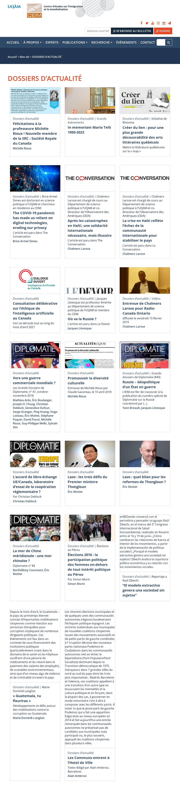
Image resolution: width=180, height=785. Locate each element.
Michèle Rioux (22, 148)
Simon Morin (76, 584)
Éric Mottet (32, 416)
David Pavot (32, 419)
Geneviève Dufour (37, 408)
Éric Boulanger (42, 400)
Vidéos (156, 299)
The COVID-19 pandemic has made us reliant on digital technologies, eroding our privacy (34, 220)
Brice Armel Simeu (25, 241)
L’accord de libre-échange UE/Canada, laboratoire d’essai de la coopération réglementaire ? (35, 484)
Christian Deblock (24, 501)
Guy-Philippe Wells (34, 423)
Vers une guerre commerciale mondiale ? (34, 380)
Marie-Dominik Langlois (28, 718)
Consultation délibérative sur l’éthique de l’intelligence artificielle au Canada (35, 311)
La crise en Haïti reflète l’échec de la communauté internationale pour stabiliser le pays (143, 230)
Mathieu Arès (22, 400)
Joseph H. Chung (24, 404)
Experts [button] (52, 42)
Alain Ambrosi (77, 776)
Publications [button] (73, 42)
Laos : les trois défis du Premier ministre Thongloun (87, 481)
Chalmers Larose (79, 249)
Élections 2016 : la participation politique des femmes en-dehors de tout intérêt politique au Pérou (89, 564)
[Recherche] (161, 42)
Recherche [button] (100, 42)
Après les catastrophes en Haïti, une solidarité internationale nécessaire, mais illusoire (90, 228)
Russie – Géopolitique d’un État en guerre (141, 384)
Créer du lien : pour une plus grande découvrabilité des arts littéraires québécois (143, 135)
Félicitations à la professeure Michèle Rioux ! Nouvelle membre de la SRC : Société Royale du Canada (35, 133)
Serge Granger (22, 412)
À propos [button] (31, 42)
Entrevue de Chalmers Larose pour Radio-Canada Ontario (142, 308)
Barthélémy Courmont (28, 570)
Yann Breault (131, 408)
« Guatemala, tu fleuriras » (27, 698)
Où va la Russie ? (82, 318)
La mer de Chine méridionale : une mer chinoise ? (32, 555)
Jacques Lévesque (80, 328)
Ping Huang (41, 412)
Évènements (126, 42)
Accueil (13, 42)
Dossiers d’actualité (26, 119)
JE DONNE (163, 31)
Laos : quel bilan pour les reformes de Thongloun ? (144, 479)
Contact (147, 42)
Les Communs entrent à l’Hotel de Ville (89, 760)
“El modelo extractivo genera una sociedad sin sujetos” (144, 590)
